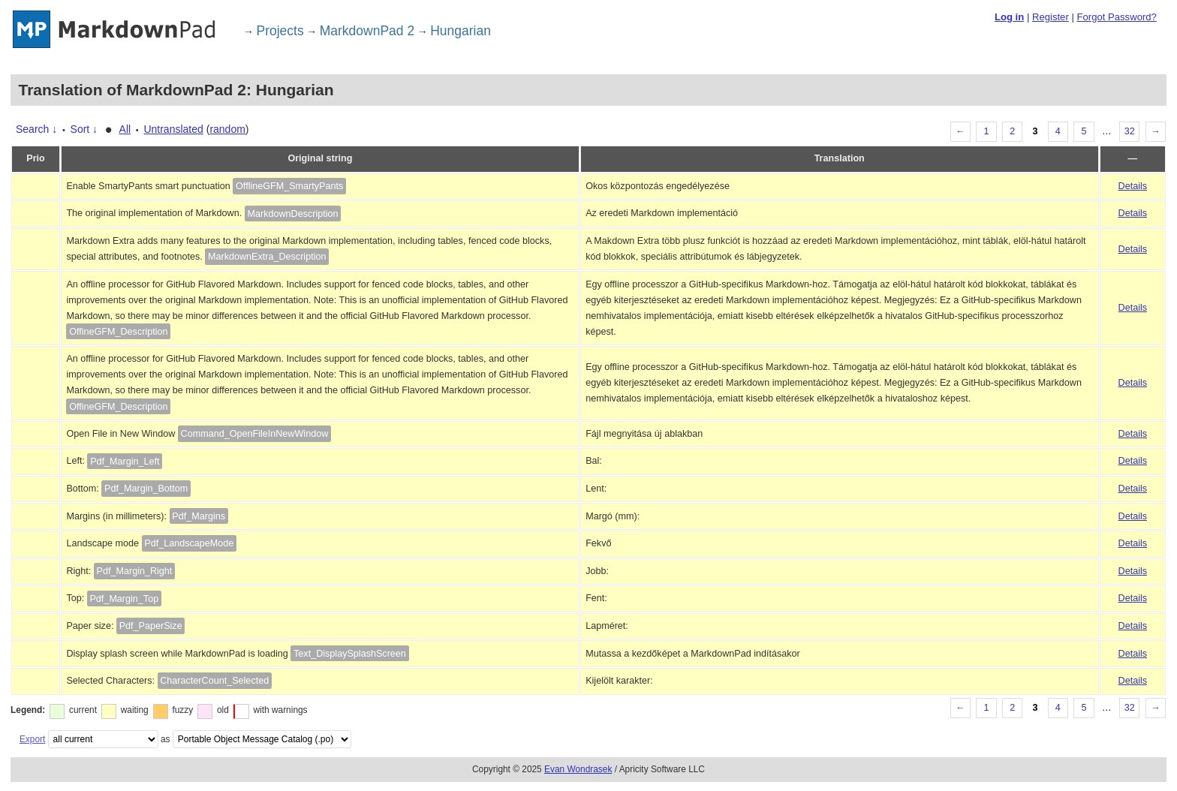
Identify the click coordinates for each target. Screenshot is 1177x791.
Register (1050, 17)
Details (1133, 186)
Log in (1009, 17)
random (227, 129)
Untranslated (173, 129)
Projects (280, 30)
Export (32, 739)
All (125, 129)
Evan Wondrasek (578, 769)
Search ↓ (36, 129)
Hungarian (460, 30)
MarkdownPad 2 (367, 30)
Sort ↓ (84, 129)
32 (1129, 131)
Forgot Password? (1116, 17)
